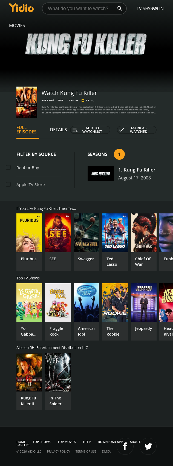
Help (87, 442)
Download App (110, 442)
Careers (22, 445)
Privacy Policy (58, 451)
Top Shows (42, 442)
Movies (17, 25)
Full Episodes (26, 129)
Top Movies (67, 442)
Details (58, 130)
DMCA (106, 451)
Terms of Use (86, 451)
